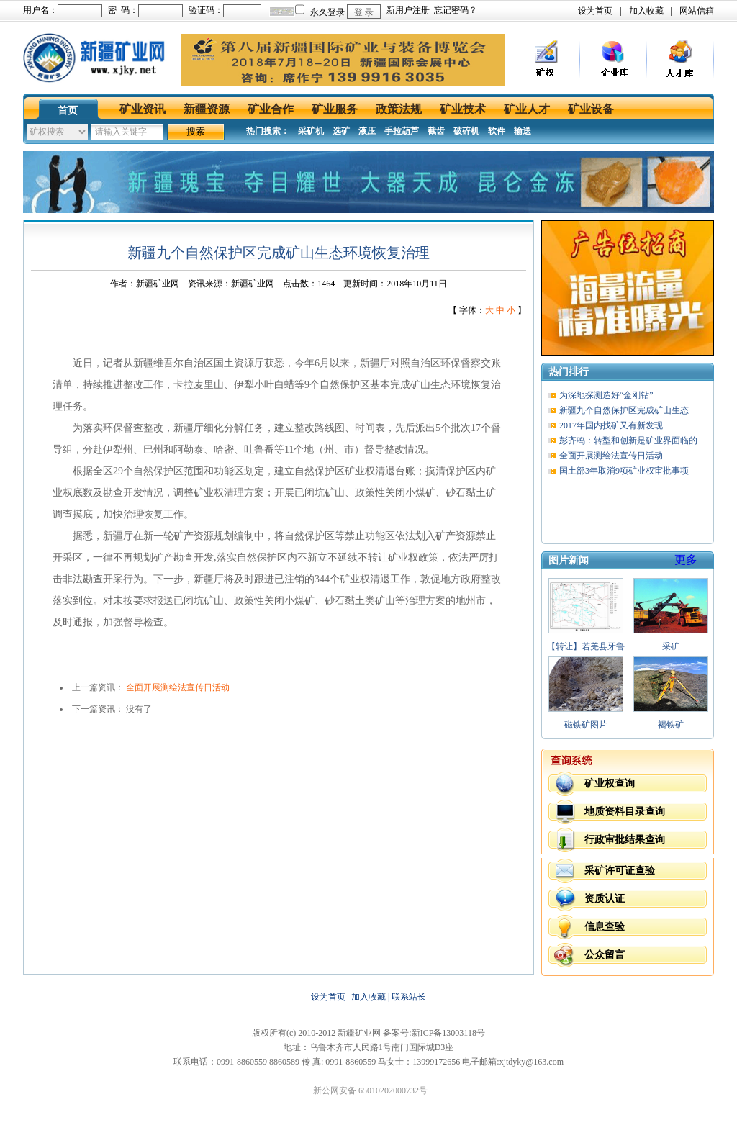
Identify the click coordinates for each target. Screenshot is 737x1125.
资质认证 (604, 898)
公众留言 (604, 954)
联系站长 (409, 997)
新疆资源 (207, 109)
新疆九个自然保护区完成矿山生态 (624, 410)
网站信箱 (696, 11)
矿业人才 (527, 109)
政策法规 (399, 109)
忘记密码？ (455, 10)
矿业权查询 (609, 783)
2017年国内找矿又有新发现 (611, 425)
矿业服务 (335, 109)
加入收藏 (646, 11)
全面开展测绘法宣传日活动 (178, 687)
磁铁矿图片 (585, 725)
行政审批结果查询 (624, 839)
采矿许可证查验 (619, 870)
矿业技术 (463, 109)
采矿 (670, 646)
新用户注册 (408, 10)
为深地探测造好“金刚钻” (606, 395)
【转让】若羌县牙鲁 (586, 646)
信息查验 (604, 926)
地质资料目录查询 (624, 811)
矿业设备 (591, 109)
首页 (68, 110)
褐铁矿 (671, 725)
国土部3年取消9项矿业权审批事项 (624, 471)
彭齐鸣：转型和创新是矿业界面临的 (628, 440)
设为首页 (595, 11)
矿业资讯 (142, 109)
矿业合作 (271, 109)
